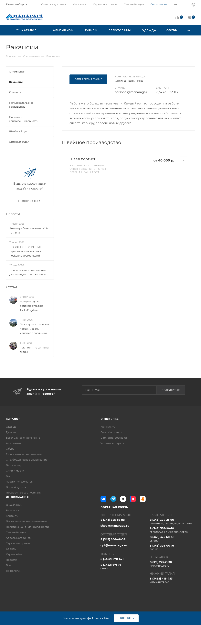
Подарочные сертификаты (23, 492)
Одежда (11, 426)
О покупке (109, 418)
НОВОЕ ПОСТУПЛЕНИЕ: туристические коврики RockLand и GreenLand (25, 251)
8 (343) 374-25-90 (172, 521)
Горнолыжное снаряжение (24, 454)
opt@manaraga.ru (113, 545)
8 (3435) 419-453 (172, 580)
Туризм (11, 432)
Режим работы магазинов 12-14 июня (28, 230)
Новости (13, 214)
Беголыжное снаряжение (23, 437)
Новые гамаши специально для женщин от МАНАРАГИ (27, 272)
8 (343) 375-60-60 (172, 538)
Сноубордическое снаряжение (27, 459)
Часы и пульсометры (19, 481)
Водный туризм (16, 487)
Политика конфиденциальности (27, 526)
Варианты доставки (113, 437)
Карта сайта (14, 554)
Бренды (11, 548)
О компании (14, 504)
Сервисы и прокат (18, 543)
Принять (126, 618)
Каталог (13, 418)
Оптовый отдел (16, 532)
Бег (8, 476)
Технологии (13, 570)
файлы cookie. (98, 618)
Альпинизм (13, 443)
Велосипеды (14, 465)
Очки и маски (15, 470)
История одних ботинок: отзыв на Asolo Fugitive (32, 306)
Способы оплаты (111, 432)
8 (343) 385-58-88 (112, 520)
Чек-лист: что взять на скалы (34, 349)
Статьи (11, 287)
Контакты (12, 515)
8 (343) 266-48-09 (112, 539)
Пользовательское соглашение (26, 521)
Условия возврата (112, 443)
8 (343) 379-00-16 (172, 547)
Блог (9, 565)
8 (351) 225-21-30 (172, 563)
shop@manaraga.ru (114, 525)
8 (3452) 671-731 (123, 566)
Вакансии (12, 510)
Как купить (107, 426)
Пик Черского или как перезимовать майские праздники (34, 329)
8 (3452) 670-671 (111, 559)
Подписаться (171, 390)
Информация (17, 497)
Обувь (10, 448)
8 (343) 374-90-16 (172, 530)
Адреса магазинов (18, 537)
